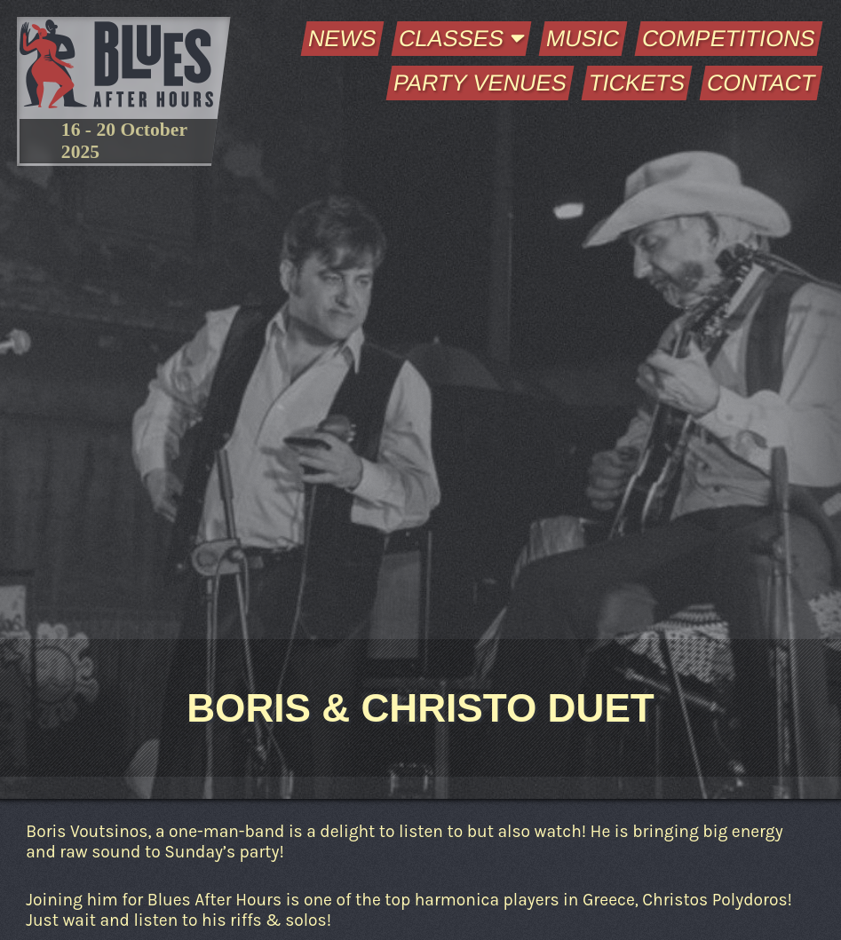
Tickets (636, 82)
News (342, 38)
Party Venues (479, 82)
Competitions (728, 38)
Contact (760, 82)
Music (583, 38)
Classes (462, 38)
